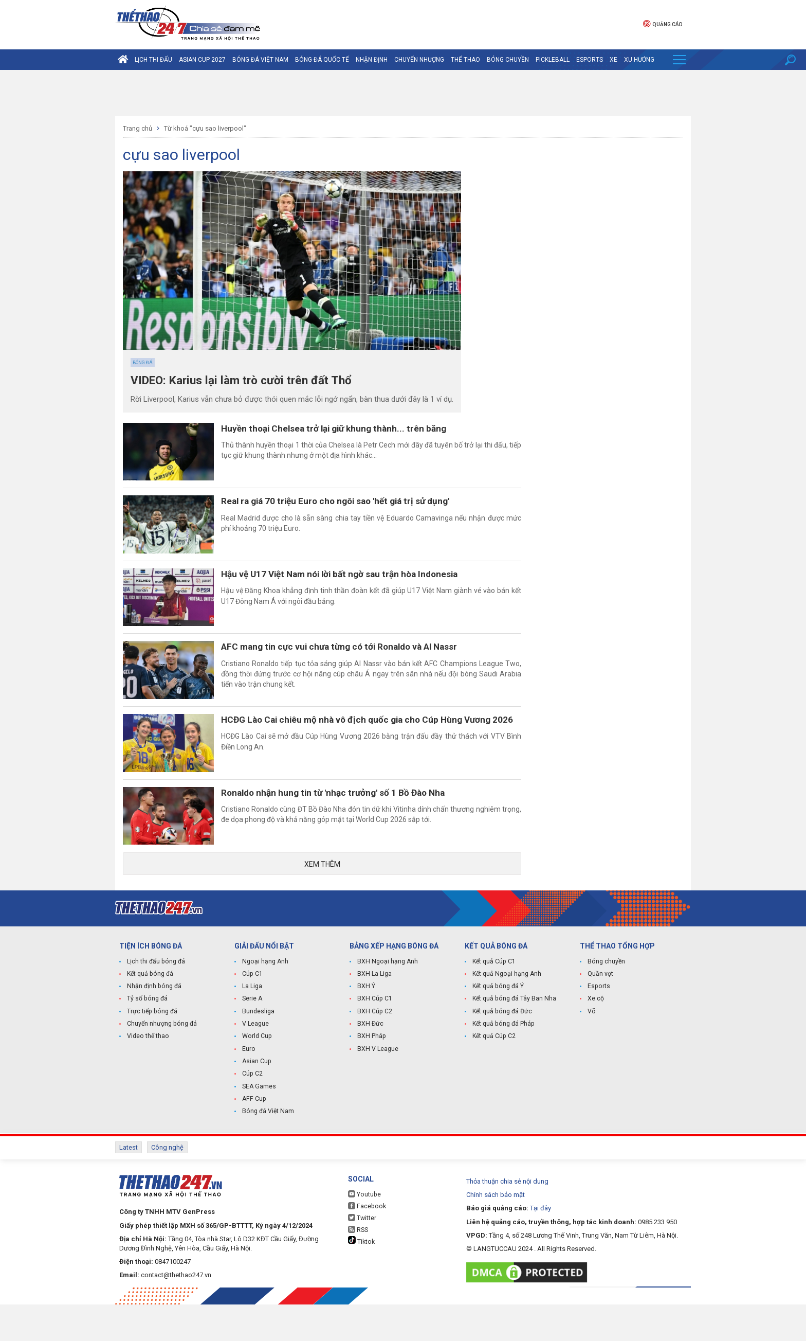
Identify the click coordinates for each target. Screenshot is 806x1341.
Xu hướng (639, 59)
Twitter (362, 1254)
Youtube (364, 1231)
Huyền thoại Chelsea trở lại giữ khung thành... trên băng (348, 428)
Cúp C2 (252, 1112)
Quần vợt (600, 1013)
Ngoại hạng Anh (264, 1001)
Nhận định (372, 59)
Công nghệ (167, 1185)
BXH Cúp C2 (374, 1050)
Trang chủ (137, 128)
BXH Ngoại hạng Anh (386, 1001)
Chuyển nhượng (419, 59)
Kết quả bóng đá (149, 1013)
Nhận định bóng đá (153, 1025)
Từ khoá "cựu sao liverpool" (205, 128)
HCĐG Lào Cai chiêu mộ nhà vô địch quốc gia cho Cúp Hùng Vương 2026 (371, 751)
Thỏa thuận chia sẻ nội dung (507, 1218)
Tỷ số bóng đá (147, 1038)
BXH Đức (369, 1062)
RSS (358, 1266)
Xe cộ (596, 1038)
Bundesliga (258, 1050)
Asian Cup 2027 (202, 59)
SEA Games (259, 1124)
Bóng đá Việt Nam (260, 59)
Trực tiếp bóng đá (151, 1050)
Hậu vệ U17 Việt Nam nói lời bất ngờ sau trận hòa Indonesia (355, 587)
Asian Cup (256, 1099)
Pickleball (553, 59)
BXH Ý (366, 1025)
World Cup (256, 1075)
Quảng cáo (662, 23)
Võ (591, 1050)
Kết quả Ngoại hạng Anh (506, 1013)
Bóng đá (143, 362)
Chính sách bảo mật (495, 1231)
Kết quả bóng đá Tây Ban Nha (513, 1038)
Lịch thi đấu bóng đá (155, 1001)
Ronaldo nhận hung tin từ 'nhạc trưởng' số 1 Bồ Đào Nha (347, 824)
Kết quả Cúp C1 (493, 1001)
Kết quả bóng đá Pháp (502, 1062)
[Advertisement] (403, 93)
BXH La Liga (374, 1013)
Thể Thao (465, 59)
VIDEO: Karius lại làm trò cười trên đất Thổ (249, 380)
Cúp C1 (252, 1013)
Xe (613, 59)
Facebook (366, 1242)
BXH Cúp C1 (374, 1038)
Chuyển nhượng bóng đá (161, 1062)
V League (255, 1062)
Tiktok (361, 1277)
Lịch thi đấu (153, 59)
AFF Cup (253, 1136)
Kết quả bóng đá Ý (497, 1025)
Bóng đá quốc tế (322, 59)
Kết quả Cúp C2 (493, 1075)
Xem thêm (322, 903)
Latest (128, 1185)
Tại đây (540, 1244)
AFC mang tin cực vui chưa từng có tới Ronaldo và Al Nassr (355, 666)
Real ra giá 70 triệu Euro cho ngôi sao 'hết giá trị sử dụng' (351, 508)
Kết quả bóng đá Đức (501, 1050)
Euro (248, 1087)
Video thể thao (147, 1075)
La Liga (252, 1025)
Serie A (252, 1038)
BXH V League (377, 1087)
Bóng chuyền (508, 59)
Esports (589, 59)
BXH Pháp (371, 1075)
